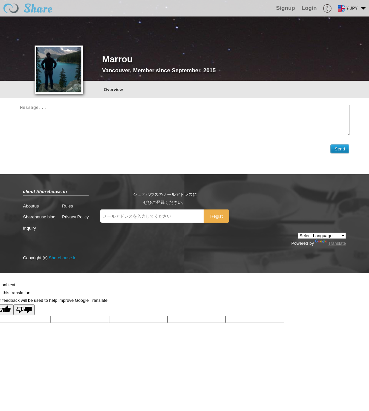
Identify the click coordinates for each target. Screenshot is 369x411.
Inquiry (29, 229)
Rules (67, 207)
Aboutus (31, 207)
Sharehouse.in (62, 259)
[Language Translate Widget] (322, 237)
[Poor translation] (24, 311)
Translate (330, 244)
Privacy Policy (75, 218)
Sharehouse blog (39, 218)
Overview (113, 89)
